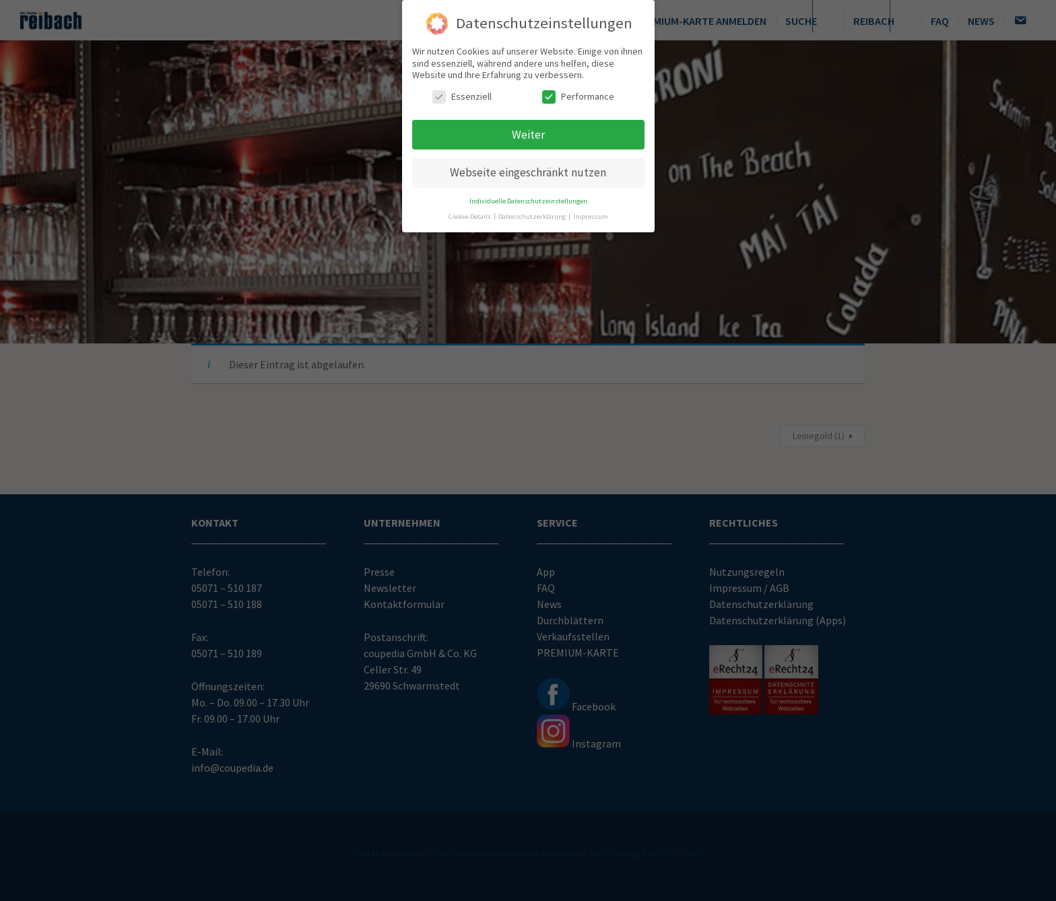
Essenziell (462, 94)
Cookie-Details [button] (470, 214)
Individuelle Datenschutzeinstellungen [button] (528, 199)
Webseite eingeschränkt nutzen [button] (528, 170)
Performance (578, 94)
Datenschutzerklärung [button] (532, 214)
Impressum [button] (590, 214)
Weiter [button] (528, 132)
